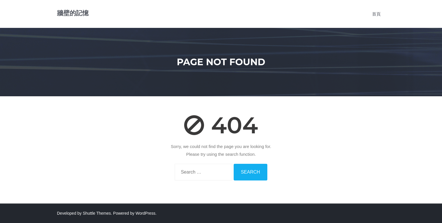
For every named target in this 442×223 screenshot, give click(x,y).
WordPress (145, 213)
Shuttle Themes (97, 213)
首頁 (376, 14)
